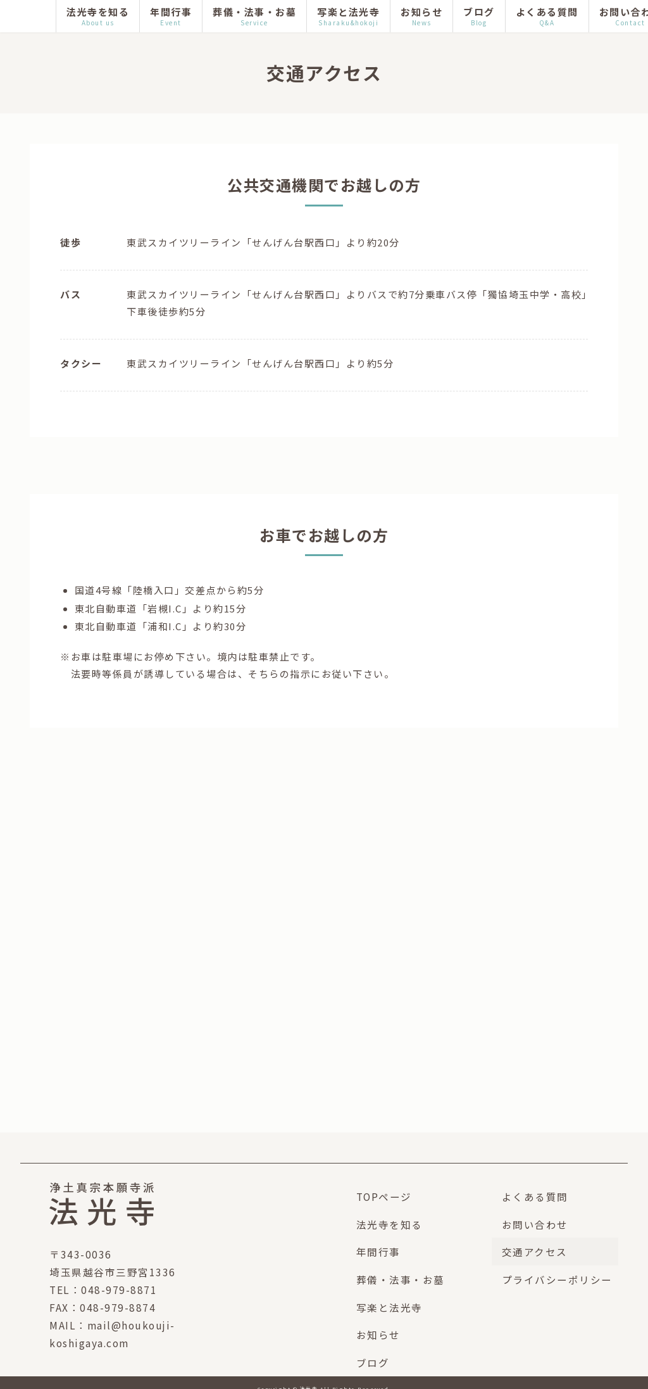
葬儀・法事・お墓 (400, 1279)
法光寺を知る (389, 1224)
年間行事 (378, 1252)
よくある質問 (535, 1196)
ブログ (373, 1362)
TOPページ (384, 1196)
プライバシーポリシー (557, 1279)
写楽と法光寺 (389, 1307)
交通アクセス (535, 1252)
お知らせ (378, 1334)
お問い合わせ (535, 1224)
